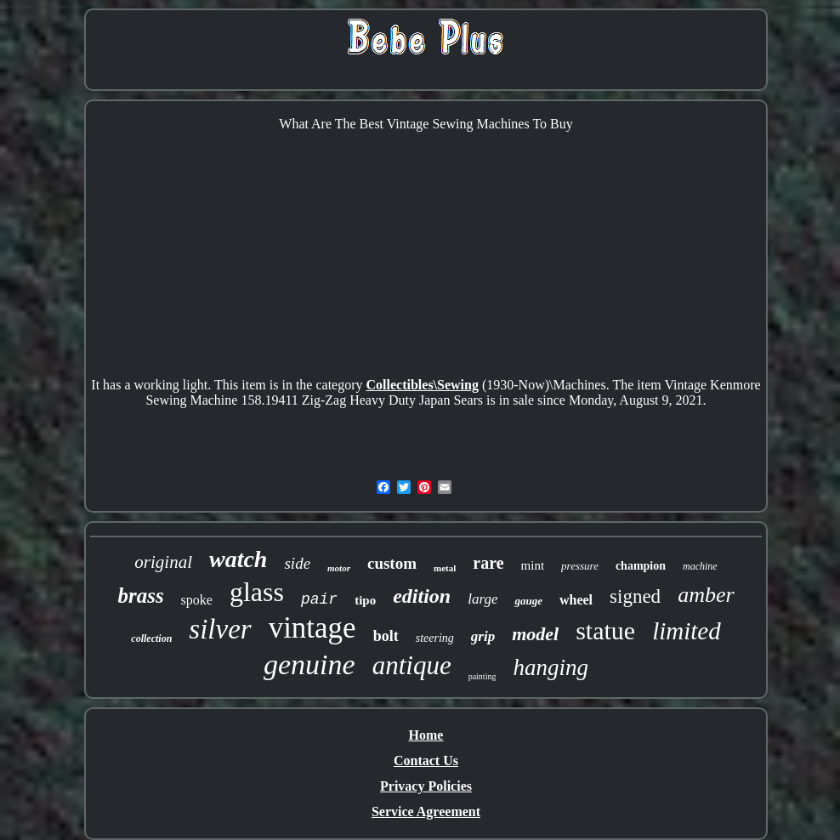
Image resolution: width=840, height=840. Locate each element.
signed (635, 596)
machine (700, 566)
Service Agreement (426, 811)
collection (151, 638)
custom (392, 563)
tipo (365, 600)
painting (482, 676)
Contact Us (426, 760)
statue (605, 630)
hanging (550, 667)
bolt (386, 635)
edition (422, 596)
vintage (312, 627)
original (163, 562)
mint (533, 565)
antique (411, 665)
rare (488, 562)
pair (319, 599)
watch (238, 559)
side (297, 563)
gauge (528, 600)
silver (220, 629)
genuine (309, 664)
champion (641, 565)
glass (257, 591)
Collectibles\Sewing (422, 384)
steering (435, 638)
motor (338, 568)
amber (706, 594)
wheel (576, 600)
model (535, 633)
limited (686, 630)
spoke (197, 600)
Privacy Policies (426, 786)
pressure (580, 565)
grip (483, 636)
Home (426, 735)
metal (445, 568)
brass (140, 595)
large (482, 599)
